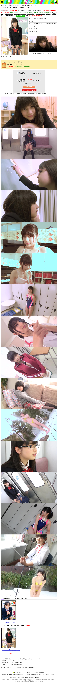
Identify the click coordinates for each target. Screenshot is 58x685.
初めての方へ (16, 672)
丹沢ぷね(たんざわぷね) (40, 18)
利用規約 (37, 677)
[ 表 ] (6, 56)
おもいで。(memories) (20, 14)
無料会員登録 (42, 672)
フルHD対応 (9, 5)
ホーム (3, 5)
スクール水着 (44, 23)
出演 (31, 18)
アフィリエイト (44, 677)
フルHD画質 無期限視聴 (25, 80)
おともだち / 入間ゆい (10, 622)
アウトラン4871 (9, 14)
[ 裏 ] (10, 56)
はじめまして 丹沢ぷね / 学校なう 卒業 (11, 650)
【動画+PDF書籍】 (9, 15)
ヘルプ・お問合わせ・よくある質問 (29, 672)
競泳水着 (51, 23)
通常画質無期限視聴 (22, 73)
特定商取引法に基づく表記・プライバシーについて (22, 677)
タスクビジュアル (40, 14)
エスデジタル (30, 14)
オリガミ (48, 14)
